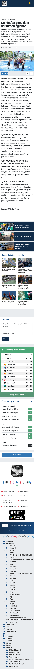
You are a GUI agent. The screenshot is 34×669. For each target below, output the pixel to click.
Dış (9, 597)
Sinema (10, 576)
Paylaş (5, 73)
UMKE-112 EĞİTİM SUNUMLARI (19, 555)
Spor (9, 564)
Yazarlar (7, 629)
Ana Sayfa (8, 541)
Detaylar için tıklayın (17, 395)
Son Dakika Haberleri (8, 507)
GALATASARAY (13, 611)
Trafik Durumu (23, 496)
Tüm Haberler (12, 613)
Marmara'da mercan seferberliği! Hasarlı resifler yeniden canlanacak (23, 304)
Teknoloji (11, 608)
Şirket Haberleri (13, 594)
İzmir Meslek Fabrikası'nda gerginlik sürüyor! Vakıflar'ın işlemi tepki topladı (25, 270)
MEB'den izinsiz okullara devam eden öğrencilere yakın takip (9, 269)
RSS (5, 525)
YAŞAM (10, 583)
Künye (7, 643)
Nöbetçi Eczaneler (8, 491)
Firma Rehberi (9, 631)
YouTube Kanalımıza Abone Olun (19, 560)
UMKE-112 (11, 553)
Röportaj (8, 636)
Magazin (11, 571)
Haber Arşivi (23, 507)
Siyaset (10, 601)
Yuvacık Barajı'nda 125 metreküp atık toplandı (8, 286)
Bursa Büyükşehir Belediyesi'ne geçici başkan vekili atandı (23, 287)
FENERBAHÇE (12, 615)
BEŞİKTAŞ (11, 606)
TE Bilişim (22, 531)
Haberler (4, 19)
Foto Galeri (8, 624)
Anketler (7, 641)
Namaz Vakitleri (7, 496)
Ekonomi (11, 548)
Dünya (10, 550)
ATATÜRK (11, 562)
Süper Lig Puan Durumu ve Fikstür (6, 501)
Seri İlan (7, 634)
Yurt (9, 592)
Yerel (9, 599)
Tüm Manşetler (23, 500)
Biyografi (8, 638)
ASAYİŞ (10, 587)
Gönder (5, 339)
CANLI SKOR (17, 455)
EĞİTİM (10, 590)
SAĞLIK (10, 585)
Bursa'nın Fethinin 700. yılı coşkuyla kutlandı (8, 302)
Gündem (12, 19)
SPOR (10, 580)
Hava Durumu (23, 491)
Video (7, 627)
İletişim (10, 557)
